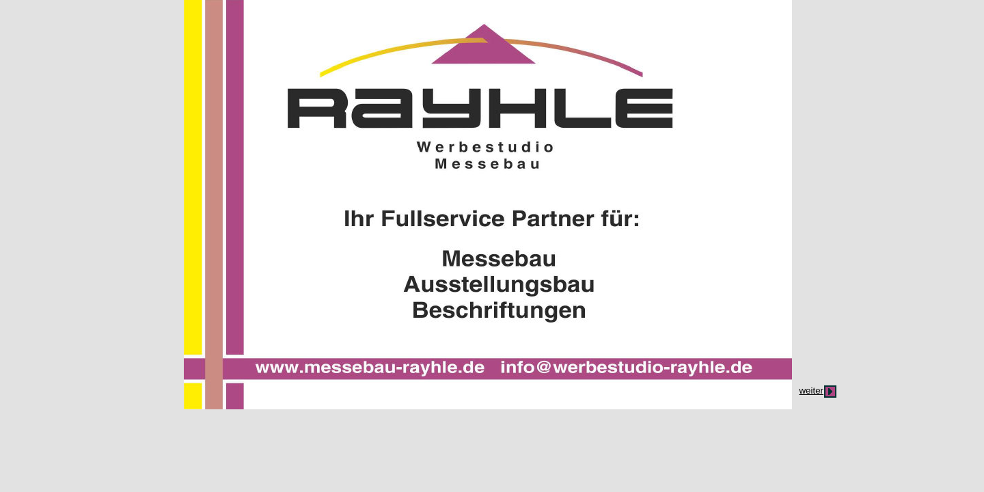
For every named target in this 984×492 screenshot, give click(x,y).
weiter (811, 390)
